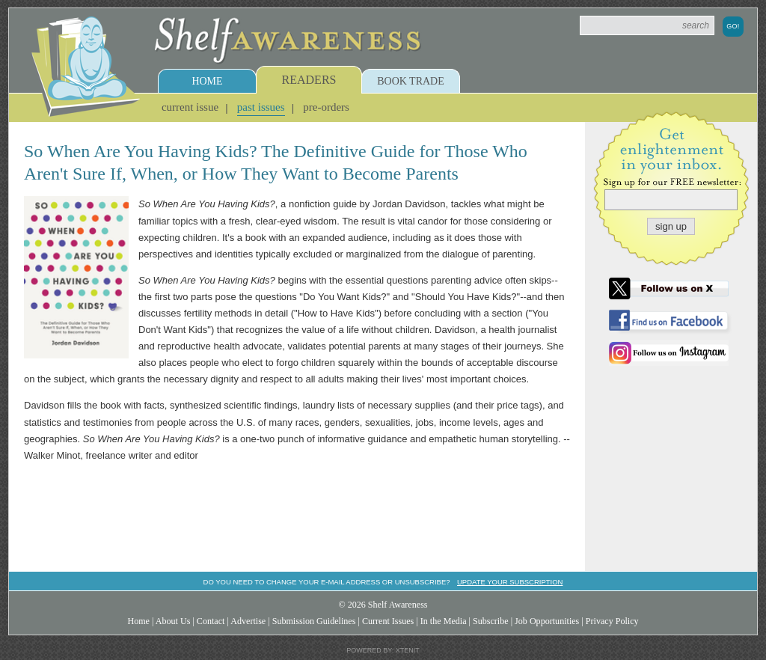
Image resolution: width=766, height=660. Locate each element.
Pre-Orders (326, 107)
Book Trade (410, 81)
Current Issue (190, 107)
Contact (211, 621)
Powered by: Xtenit (383, 650)
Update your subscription (510, 582)
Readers (309, 79)
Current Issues (388, 621)
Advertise (248, 621)
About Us (173, 621)
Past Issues (261, 107)
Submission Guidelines (314, 621)
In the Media (443, 621)
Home (207, 81)
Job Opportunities (547, 621)
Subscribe (491, 621)
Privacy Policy (612, 621)
